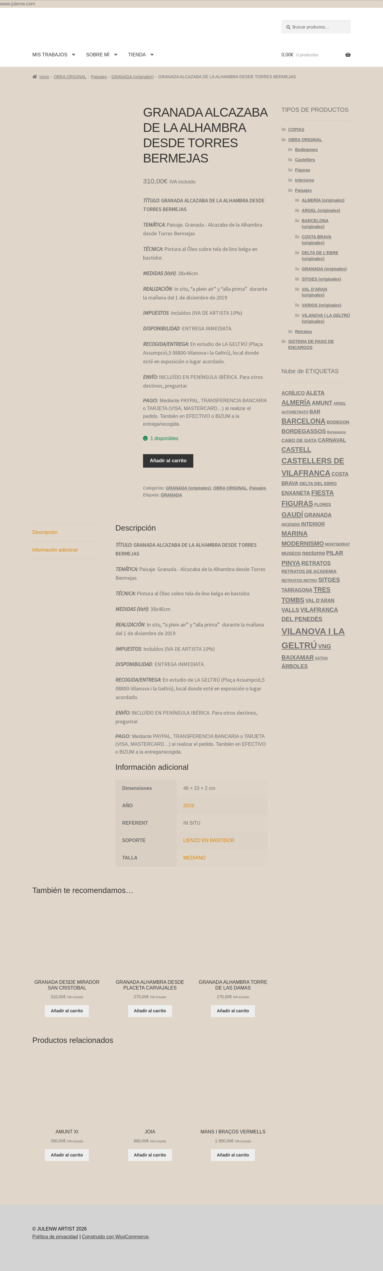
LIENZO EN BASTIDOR (209, 840)
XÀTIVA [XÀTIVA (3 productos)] (321, 658)
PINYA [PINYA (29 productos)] (291, 562)
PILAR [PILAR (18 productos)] (334, 553)
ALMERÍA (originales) (323, 200)
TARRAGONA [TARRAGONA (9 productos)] (297, 590)
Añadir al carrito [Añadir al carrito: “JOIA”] (150, 1155)
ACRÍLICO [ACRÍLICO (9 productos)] (293, 393)
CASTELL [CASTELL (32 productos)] (296, 449)
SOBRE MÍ (98, 54)
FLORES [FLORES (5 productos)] (322, 504)
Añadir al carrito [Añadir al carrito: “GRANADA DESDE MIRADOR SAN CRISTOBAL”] (67, 1010)
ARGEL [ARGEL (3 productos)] (340, 403)
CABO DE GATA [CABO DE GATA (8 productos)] (299, 440)
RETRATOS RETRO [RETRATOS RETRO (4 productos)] (299, 580)
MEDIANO (194, 857)
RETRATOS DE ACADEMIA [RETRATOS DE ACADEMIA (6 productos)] (309, 571)
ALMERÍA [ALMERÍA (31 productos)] (296, 402)
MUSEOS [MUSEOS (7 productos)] (291, 553)
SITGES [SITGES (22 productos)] (329, 579)
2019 (188, 805)
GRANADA (171, 495)
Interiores (304, 180)
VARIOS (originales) (321, 305)
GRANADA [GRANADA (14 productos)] (318, 515)
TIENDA (137, 54)
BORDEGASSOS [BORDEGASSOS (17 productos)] (304, 431)
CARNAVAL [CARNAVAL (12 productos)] (332, 440)
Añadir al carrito (168, 460)
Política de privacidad (55, 1236)
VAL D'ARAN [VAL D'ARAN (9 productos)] (320, 600)
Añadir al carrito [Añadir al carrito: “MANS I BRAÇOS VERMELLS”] (233, 1155)
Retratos (303, 331)
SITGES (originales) (321, 279)
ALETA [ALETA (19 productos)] (315, 393)
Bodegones (306, 149)
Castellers (305, 159)
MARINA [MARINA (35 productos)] (295, 533)
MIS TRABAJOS (49, 54)
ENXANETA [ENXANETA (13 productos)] (296, 493)
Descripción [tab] (44, 532)
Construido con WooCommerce (115, 1236)
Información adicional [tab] (54, 549)
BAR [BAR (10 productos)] (315, 411)
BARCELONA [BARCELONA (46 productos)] (304, 421)
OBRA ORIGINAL (70, 76)
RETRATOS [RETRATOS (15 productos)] (316, 563)
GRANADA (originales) (132, 76)
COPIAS (296, 129)
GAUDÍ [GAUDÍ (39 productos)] (292, 514)
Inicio (44, 76)
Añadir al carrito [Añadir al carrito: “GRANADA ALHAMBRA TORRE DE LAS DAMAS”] (233, 1010)
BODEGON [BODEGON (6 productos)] (338, 422)
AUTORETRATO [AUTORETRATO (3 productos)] (295, 412)
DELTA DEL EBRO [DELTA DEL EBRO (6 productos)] (318, 483)
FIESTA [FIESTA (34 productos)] (322, 492)
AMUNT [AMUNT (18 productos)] (322, 403)
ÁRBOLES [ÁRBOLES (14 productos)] (295, 666)
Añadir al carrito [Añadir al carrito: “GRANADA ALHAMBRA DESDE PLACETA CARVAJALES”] (150, 1010)
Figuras (302, 170)
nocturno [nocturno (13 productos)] (313, 553)
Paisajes (99, 76)
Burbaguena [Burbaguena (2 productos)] (336, 432)
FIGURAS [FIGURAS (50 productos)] (297, 504)
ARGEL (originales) (321, 210)
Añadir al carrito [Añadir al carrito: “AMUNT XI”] (67, 1155)
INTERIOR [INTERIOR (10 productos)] (313, 524)
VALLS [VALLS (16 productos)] (290, 610)
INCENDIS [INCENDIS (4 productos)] (291, 524)
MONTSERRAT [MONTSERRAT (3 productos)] (337, 544)
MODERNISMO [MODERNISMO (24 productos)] (303, 543)
